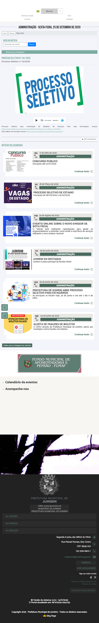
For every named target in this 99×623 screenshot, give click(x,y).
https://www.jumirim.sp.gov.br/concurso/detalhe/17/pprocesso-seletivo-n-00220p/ (31, 129)
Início (5, 33)
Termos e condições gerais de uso (83, 581)
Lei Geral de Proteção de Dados (83, 590)
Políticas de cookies (89, 584)
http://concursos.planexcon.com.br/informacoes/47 (45, 131)
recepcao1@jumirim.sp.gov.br (78, 557)
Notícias (11, 33)
